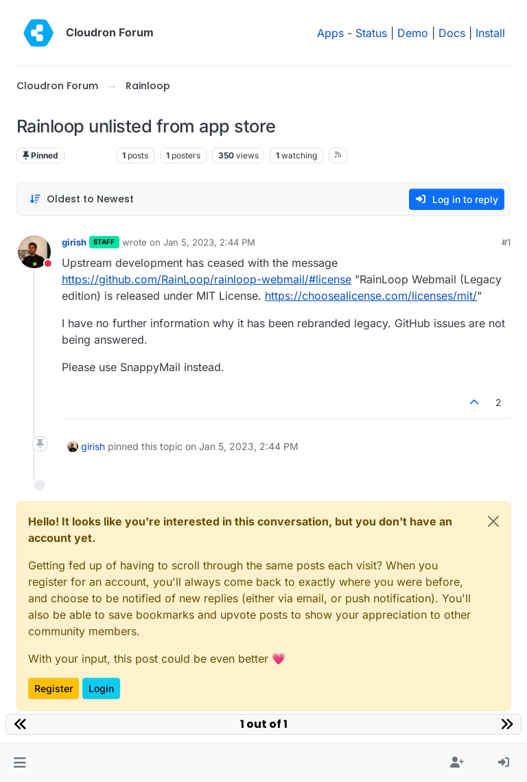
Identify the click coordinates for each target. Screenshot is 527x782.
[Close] (493, 521)
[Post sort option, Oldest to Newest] (81, 199)
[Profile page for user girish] (34, 251)
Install (490, 33)
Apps (330, 33)
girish (74, 242)
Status (371, 33)
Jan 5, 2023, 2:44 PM (209, 242)
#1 (506, 242)
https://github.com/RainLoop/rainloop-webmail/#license (206, 279)
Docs (451, 33)
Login (101, 688)
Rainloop (90, 155)
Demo (412, 33)
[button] (19, 763)
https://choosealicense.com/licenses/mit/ (371, 296)
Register (53, 688)
